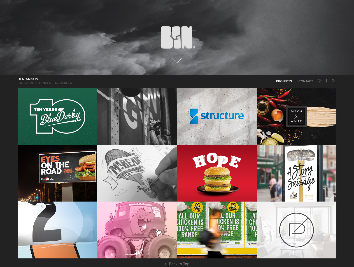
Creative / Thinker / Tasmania (45, 82)
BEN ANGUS (28, 79)
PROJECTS (284, 81)
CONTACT (305, 81)
